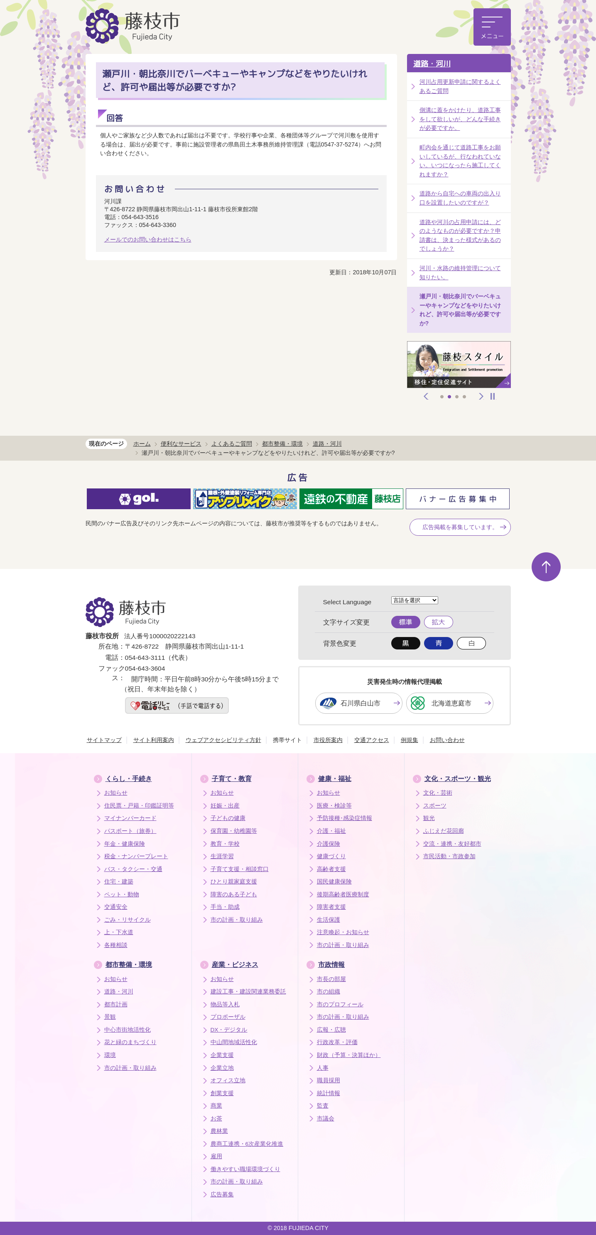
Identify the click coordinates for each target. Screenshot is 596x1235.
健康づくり (331, 856)
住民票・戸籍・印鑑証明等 (139, 806)
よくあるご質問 (231, 443)
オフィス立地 (228, 1080)
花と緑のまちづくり (130, 1042)
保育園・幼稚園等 (234, 831)
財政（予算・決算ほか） (349, 1055)
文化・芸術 (437, 793)
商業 (216, 1106)
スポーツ (434, 806)
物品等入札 (225, 1004)
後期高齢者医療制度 (343, 894)
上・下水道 (118, 932)
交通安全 (116, 907)
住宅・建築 (118, 882)
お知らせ (116, 793)
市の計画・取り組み (237, 920)
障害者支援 (331, 907)
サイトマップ (104, 740)
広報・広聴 (331, 1030)
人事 (323, 1068)
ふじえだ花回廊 (443, 831)
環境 (110, 1055)
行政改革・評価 (337, 1042)
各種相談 (116, 945)
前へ (426, 396)
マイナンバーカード (130, 818)
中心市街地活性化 (127, 1030)
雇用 (216, 1156)
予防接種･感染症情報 (344, 818)
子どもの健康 (228, 818)
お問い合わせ (447, 740)
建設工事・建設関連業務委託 (248, 991)
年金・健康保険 (124, 844)
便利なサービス (181, 443)
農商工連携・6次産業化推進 (247, 1144)
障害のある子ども (234, 894)
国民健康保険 (334, 882)
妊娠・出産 (225, 806)
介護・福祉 (331, 831)
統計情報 (328, 1093)
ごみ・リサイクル (127, 920)
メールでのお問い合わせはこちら (147, 239)
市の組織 (328, 991)
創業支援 (222, 1093)
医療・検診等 (334, 806)
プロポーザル (228, 1017)
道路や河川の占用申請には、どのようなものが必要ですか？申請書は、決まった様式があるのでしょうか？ (460, 235)
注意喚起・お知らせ (343, 932)
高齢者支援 (331, 869)
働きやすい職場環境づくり (245, 1169)
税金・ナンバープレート (136, 856)
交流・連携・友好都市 (452, 844)
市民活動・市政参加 (449, 856)
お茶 (216, 1118)
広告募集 (222, 1194)
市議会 (325, 1118)
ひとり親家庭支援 (234, 882)
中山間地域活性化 (234, 1042)
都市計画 (116, 1004)
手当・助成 (225, 907)
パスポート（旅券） (130, 831)
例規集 (409, 740)
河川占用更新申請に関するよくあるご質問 (460, 86)
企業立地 (222, 1068)
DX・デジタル (229, 1030)
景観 (110, 1017)
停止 (492, 396)
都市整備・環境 (282, 443)
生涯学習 (222, 856)
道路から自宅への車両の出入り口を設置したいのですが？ (460, 198)
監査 (323, 1106)
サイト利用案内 (153, 740)
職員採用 (328, 1080)
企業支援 (222, 1055)
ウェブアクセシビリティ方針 (223, 740)
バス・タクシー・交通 (133, 869)
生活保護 (328, 920)
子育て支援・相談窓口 (240, 869)
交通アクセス (371, 740)
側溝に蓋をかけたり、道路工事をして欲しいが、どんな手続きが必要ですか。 (460, 119)
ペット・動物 (121, 894)
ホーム (142, 443)
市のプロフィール (340, 1004)
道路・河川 (432, 64)
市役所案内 (328, 740)
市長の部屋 (331, 979)
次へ (481, 396)
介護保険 (328, 844)
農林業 (219, 1131)
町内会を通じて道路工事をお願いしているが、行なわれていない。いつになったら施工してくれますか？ (460, 161)
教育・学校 (225, 844)
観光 (429, 818)
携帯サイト (287, 740)
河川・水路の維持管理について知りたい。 (460, 273)
